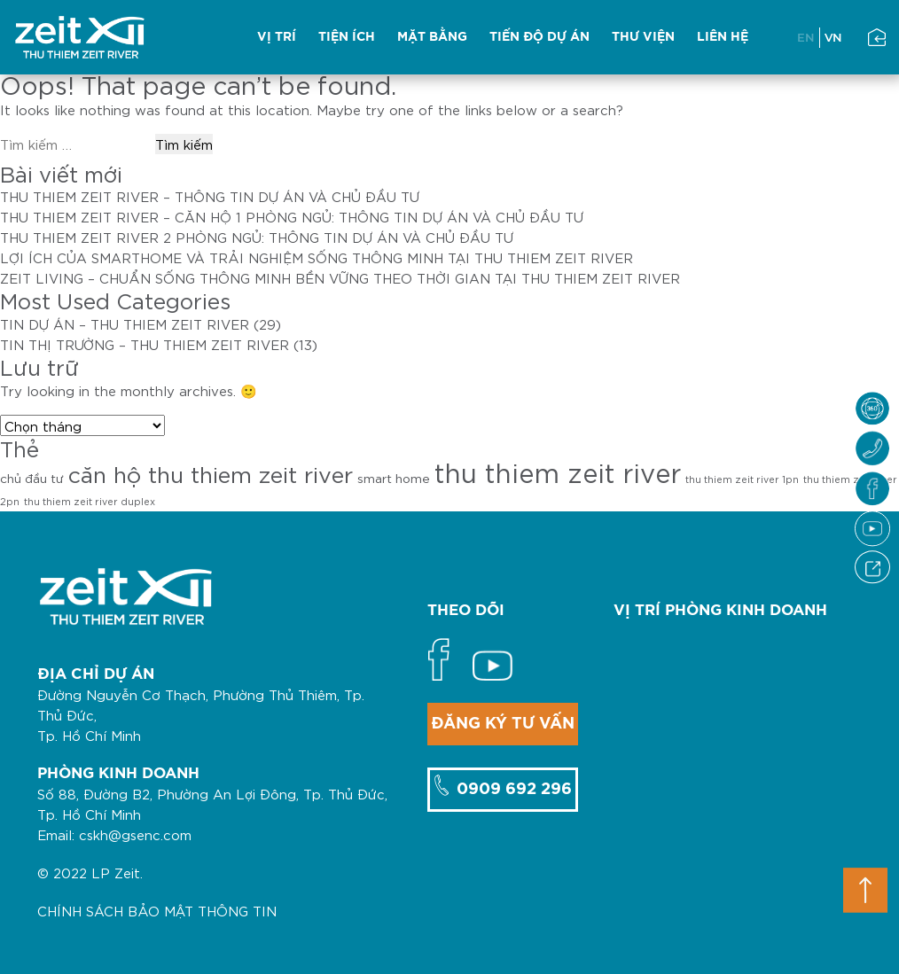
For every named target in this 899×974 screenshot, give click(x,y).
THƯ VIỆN (643, 37)
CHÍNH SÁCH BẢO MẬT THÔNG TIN (157, 910)
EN (806, 37)
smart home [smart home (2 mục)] (393, 478)
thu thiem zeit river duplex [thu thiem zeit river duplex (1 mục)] (89, 501)
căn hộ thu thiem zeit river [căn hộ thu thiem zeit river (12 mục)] (210, 472)
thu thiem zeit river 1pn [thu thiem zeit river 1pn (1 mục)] (742, 478)
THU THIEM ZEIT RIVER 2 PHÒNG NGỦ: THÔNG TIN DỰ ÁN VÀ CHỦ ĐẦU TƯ (256, 236)
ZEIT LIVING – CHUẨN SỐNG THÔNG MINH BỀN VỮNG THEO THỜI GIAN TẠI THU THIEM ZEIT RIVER (340, 277)
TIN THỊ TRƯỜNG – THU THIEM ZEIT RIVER (144, 344)
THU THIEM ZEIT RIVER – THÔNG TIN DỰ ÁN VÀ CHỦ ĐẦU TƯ (209, 196)
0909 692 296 (512, 790)
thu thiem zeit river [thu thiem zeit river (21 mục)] (557, 471)
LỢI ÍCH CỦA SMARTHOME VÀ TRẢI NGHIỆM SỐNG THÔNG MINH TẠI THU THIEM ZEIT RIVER (316, 257)
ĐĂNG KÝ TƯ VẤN (503, 724)
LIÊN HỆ (722, 37)
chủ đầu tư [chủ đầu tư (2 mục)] (32, 478)
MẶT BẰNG (432, 37)
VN (833, 37)
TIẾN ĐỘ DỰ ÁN (539, 37)
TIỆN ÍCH (346, 37)
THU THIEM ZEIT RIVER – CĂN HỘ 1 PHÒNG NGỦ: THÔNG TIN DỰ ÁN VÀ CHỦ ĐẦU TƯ (291, 216)
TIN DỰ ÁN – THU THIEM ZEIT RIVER (124, 323)
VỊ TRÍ (276, 37)
